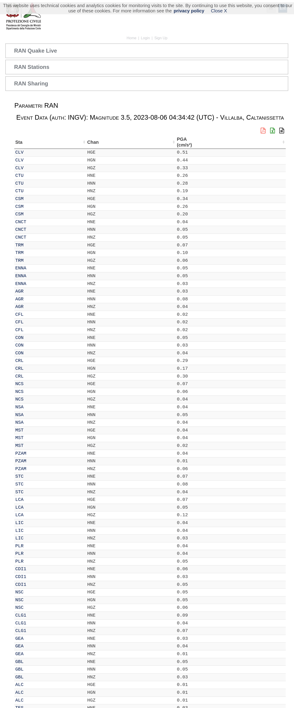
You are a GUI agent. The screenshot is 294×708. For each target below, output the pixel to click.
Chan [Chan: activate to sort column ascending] (48, 142)
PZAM (34, 453)
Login (145, 38)
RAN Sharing (31, 83)
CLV (32, 152)
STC (32, 476)
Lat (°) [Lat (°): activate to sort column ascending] (80, 142)
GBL (32, 662)
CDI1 (34, 569)
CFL (32, 314)
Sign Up (160, 38)
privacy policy (189, 10)
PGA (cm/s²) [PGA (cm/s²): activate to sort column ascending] (273, 142)
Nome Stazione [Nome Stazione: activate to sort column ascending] (135, 142)
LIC (32, 523)
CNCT (34, 222)
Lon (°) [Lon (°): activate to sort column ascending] (103, 142)
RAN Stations (31, 67)
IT (18, 152)
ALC (32, 685)
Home (131, 38)
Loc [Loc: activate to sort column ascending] (63, 142)
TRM (32, 245)
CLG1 (34, 615)
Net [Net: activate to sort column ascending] (19, 142)
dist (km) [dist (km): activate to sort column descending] (254, 142)
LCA (32, 499)
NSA (32, 407)
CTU (32, 175)
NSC (32, 592)
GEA (32, 638)
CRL (32, 361)
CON (32, 338)
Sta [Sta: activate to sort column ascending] (32, 142)
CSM (32, 199)
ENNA (34, 268)
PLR (32, 546)
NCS (32, 384)
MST (32, 430)
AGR (32, 291)
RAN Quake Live (35, 51)
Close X (219, 10)
